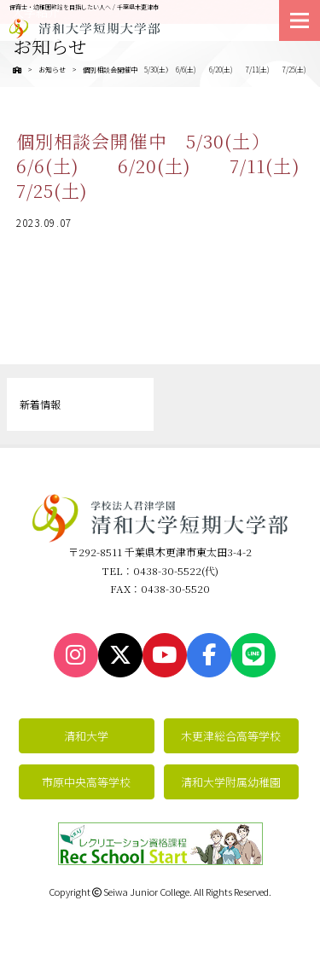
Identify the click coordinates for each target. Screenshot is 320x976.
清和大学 (86, 736)
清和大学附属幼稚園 (231, 782)
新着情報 (40, 404)
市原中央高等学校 (86, 782)
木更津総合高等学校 (231, 736)
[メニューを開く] (299, 20)
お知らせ (52, 69)
